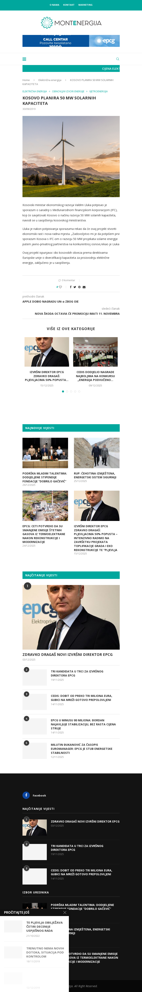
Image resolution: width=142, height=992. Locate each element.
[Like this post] (63, 287)
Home (26, 80)
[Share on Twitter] (75, 287)
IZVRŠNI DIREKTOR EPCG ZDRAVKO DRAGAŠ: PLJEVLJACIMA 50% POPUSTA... (46, 376)
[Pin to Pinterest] (79, 287)
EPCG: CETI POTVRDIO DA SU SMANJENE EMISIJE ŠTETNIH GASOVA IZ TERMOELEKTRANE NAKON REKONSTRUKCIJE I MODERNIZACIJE (43, 534)
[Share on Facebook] (71, 287)
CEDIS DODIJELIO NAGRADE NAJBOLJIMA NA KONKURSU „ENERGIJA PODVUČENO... (95, 376)
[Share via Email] (84, 287)
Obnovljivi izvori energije (68, 91)
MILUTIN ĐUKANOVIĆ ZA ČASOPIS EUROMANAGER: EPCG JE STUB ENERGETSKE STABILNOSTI (81, 748)
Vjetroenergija (98, 91)
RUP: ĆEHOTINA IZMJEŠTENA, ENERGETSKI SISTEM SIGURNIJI (95, 475)
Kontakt (69, 4)
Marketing (85, 4)
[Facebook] (45, 795)
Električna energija (49, 80)
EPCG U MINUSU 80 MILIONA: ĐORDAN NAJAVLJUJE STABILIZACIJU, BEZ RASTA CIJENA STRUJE (83, 724)
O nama (54, 4)
